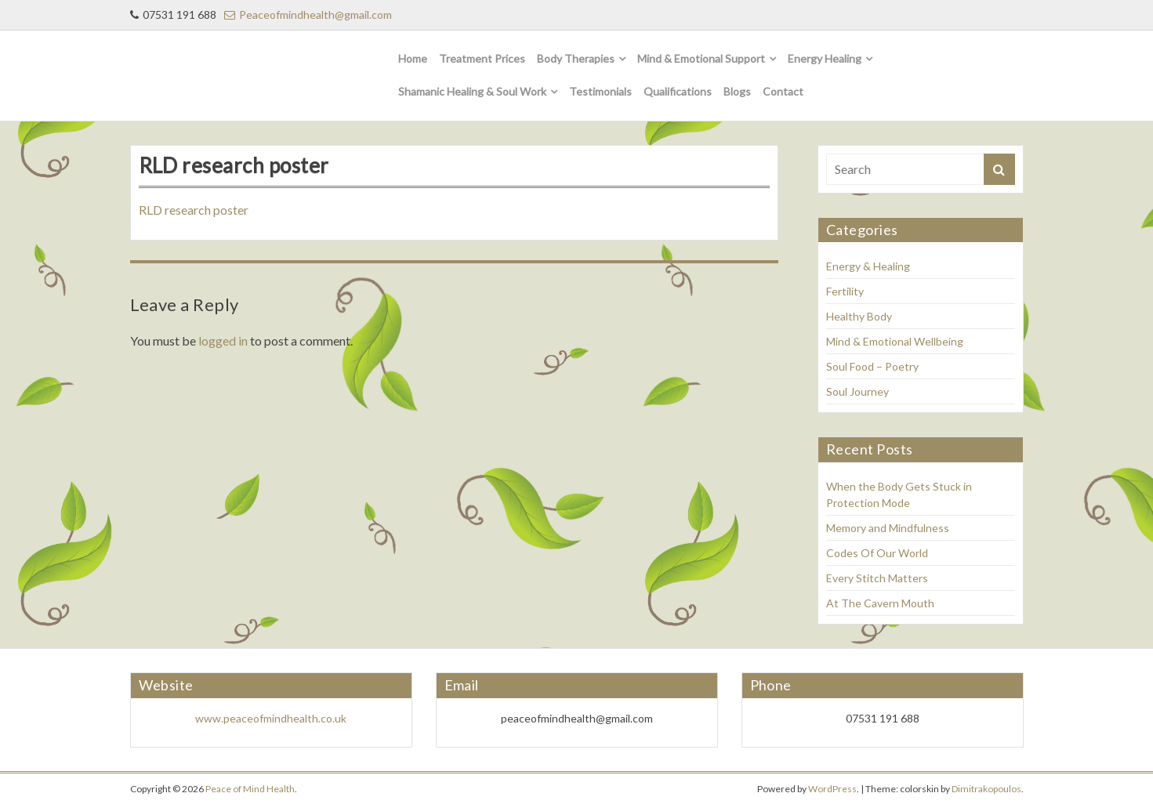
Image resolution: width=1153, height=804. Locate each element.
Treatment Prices (482, 58)
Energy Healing (824, 58)
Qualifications (678, 91)
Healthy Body (859, 316)
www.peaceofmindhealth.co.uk (270, 718)
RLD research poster (193, 209)
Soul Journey (857, 391)
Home (412, 58)
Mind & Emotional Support (701, 58)
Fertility (845, 291)
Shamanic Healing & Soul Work (472, 91)
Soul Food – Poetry (872, 366)
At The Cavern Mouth (880, 603)
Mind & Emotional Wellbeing (894, 341)
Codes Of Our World (877, 553)
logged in (223, 340)
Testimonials (600, 91)
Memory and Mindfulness (887, 527)
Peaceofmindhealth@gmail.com (308, 14)
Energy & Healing (868, 266)
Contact (783, 91)
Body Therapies (576, 58)
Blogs (737, 91)
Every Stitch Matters (877, 578)
